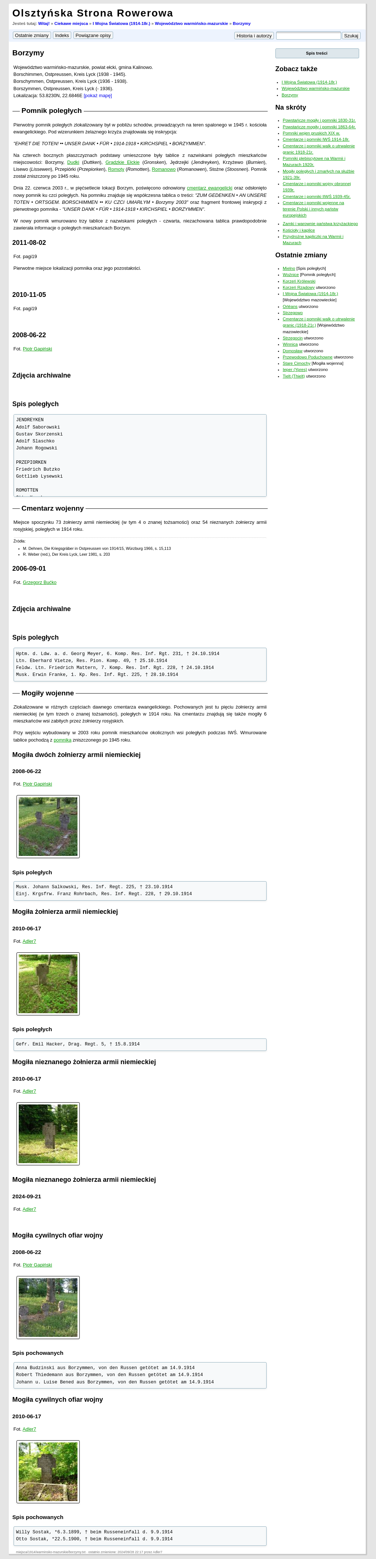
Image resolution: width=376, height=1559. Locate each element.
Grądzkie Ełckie (122, 162)
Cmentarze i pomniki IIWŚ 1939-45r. (317, 196)
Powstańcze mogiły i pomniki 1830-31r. (319, 120)
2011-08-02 (29, 242)
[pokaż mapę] (98, 95)
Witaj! (44, 23)
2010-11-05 (29, 294)
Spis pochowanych (38, 1353)
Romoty (116, 169)
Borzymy (242, 23)
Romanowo (164, 169)
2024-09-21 (26, 1196)
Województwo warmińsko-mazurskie (191, 23)
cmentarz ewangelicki (209, 188)
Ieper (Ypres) (295, 369)
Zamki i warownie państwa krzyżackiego (320, 223)
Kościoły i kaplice (299, 230)
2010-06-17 (26, 928)
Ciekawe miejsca (71, 23)
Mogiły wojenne (48, 693)
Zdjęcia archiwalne (41, 375)
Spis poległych (35, 404)
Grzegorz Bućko (40, 582)
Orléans (290, 306)
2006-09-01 (29, 568)
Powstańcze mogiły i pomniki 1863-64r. (319, 127)
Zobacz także (296, 69)
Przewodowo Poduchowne (308, 357)
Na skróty (290, 107)
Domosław (293, 351)
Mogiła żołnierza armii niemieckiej (65, 911)
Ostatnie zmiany (301, 255)
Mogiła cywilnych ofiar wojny (57, 1235)
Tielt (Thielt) (294, 376)
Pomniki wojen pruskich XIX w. (311, 133)
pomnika (62, 740)
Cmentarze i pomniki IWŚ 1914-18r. (316, 139)
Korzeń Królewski (299, 281)
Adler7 (29, 941)
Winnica (290, 344)
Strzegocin (293, 338)
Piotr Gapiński (37, 349)
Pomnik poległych (52, 110)
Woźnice (291, 274)
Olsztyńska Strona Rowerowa (93, 13)
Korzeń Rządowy (299, 287)
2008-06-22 (29, 335)
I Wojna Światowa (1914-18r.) (121, 23)
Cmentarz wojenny (53, 508)
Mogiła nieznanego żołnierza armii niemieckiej (84, 1062)
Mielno (289, 268)
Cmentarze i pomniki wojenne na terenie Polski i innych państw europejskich (313, 209)
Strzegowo (293, 312)
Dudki (73, 162)
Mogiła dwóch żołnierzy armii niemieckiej (76, 754)
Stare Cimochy (297, 363)
